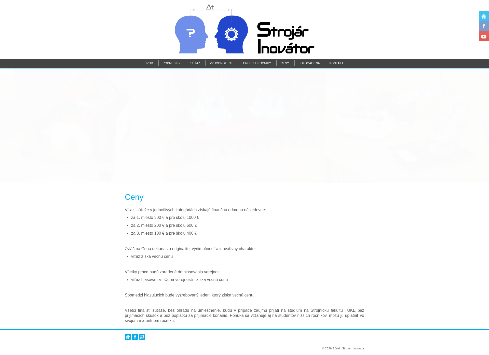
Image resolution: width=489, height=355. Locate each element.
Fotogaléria (309, 63)
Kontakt (336, 63)
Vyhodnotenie (222, 63)
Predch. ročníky (257, 63)
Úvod (148, 63)
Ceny (285, 63)
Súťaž (195, 63)
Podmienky (172, 63)
